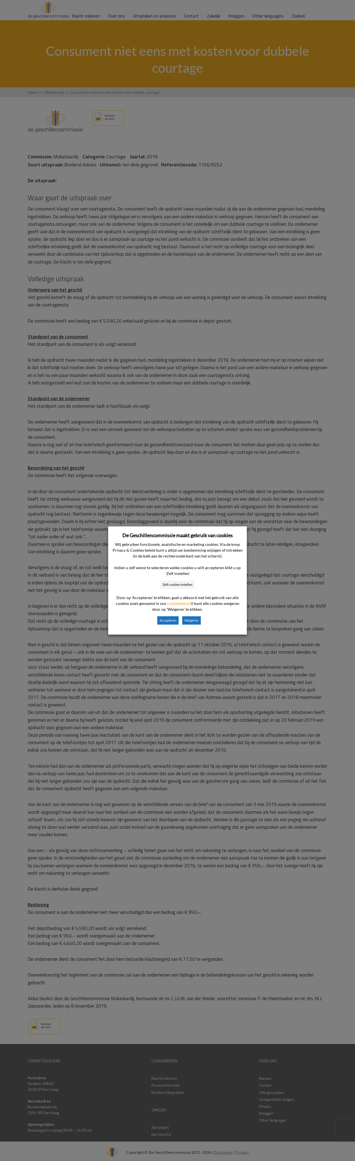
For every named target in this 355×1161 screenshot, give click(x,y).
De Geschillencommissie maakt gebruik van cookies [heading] (177, 535)
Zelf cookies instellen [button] (177, 584)
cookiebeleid (178, 603)
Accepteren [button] (167, 620)
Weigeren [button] (191, 620)
